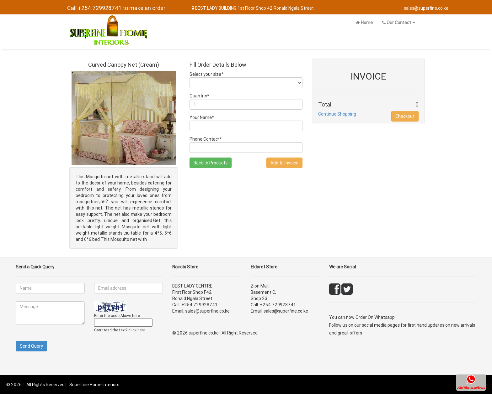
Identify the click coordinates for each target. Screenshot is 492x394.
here (141, 330)
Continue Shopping (337, 114)
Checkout (404, 116)
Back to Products (210, 163)
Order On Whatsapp (375, 317)
